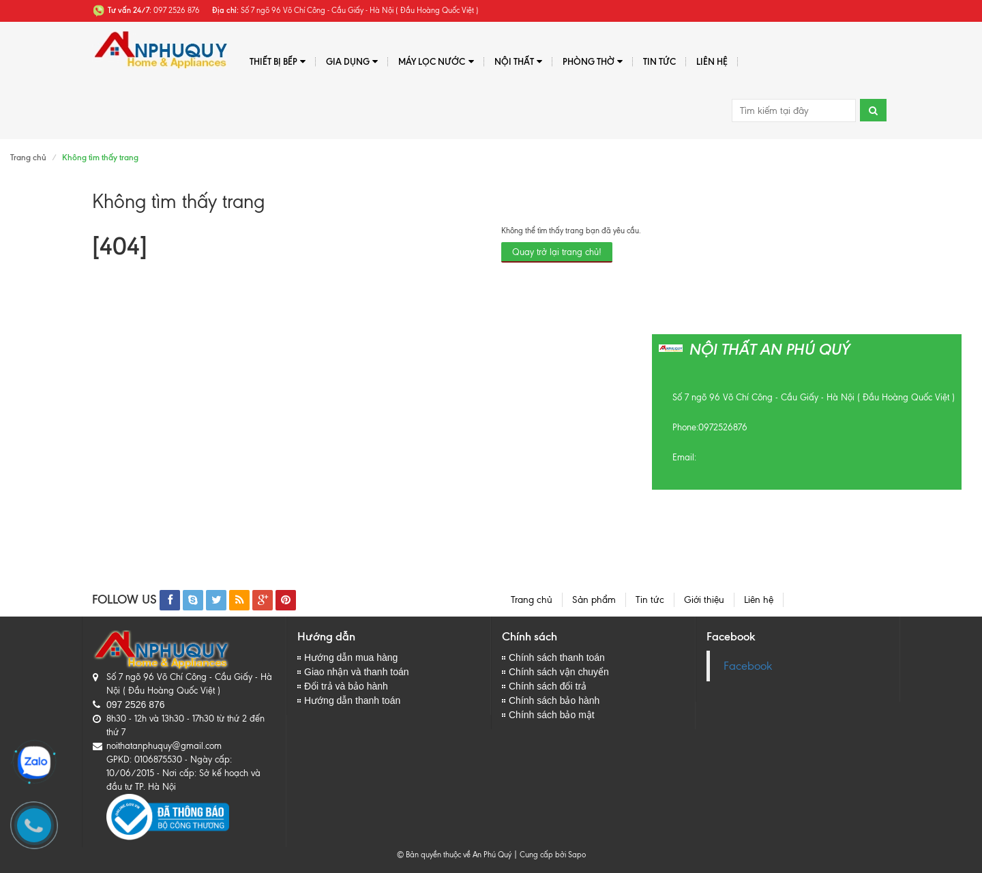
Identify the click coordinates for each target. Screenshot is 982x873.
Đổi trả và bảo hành (346, 686)
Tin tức (650, 600)
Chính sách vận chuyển (559, 671)
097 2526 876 (135, 704)
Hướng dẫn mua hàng (351, 657)
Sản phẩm (594, 600)
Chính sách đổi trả (547, 686)
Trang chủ (531, 600)
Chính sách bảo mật (552, 714)
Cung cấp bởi (541, 854)
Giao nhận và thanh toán (356, 671)
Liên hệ (712, 61)
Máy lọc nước (435, 62)
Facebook (748, 666)
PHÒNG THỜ (593, 62)
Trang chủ (28, 157)
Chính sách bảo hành (554, 700)
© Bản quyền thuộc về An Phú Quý (454, 854)
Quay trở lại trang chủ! (556, 252)
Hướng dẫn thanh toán (352, 700)
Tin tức (659, 61)
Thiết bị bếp (278, 62)
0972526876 (722, 427)
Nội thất (518, 62)
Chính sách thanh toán (557, 657)
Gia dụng (352, 62)
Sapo (577, 854)
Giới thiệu (704, 600)
